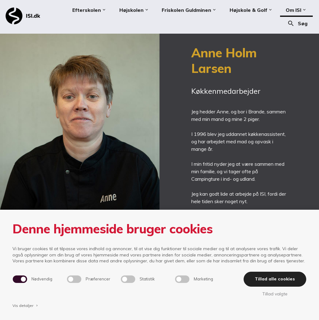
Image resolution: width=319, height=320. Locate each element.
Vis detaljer (25, 305)
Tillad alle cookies (275, 279)
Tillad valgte (275, 294)
